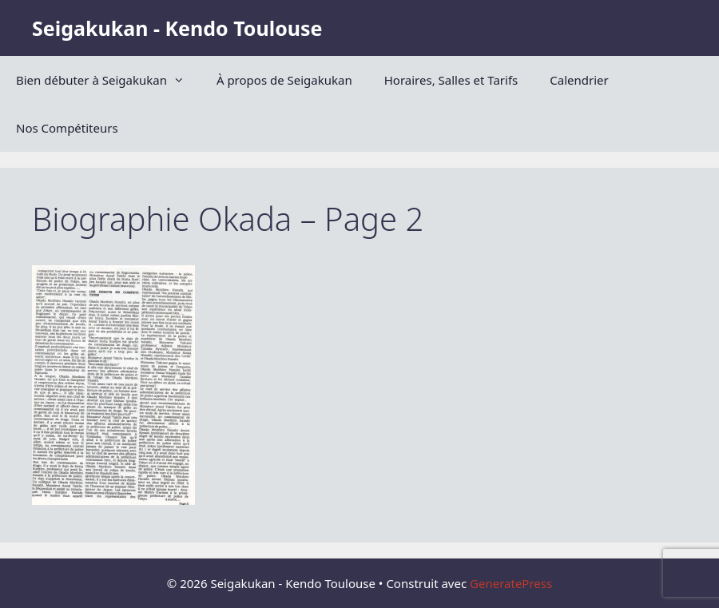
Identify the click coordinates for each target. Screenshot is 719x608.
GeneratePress (511, 583)
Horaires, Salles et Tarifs (451, 80)
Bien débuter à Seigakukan (108, 80)
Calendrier (579, 80)
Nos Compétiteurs (67, 128)
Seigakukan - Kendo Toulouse (177, 28)
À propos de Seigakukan (284, 80)
